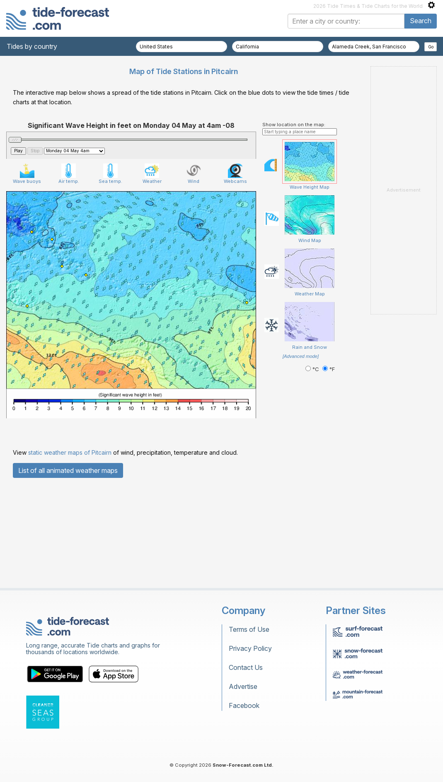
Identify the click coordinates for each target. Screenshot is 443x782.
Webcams (235, 173)
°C (312, 369)
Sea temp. (110, 173)
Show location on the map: (293, 124)
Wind (193, 173)
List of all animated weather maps (68, 470)
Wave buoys (27, 173)
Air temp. (68, 173)
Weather (152, 173)
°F (328, 369)
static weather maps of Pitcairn (69, 452)
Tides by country (32, 46)
